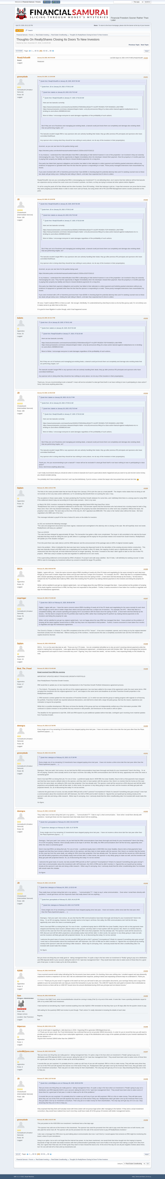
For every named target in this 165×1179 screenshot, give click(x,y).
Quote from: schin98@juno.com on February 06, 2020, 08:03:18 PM (62, 1083)
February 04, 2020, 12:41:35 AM (46, 883)
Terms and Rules (140, 1176)
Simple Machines (29, 1176)
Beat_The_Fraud (24, 668)
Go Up (18, 1154)
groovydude (22, 77)
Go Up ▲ (148, 1176)
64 (46, 51)
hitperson (21, 1026)
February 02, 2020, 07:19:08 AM (46, 598)
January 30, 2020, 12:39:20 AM (46, 393)
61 (38, 51)
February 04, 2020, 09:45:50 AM (46, 970)
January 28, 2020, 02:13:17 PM (46, 318)
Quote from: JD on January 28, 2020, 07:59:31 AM (57, 86)
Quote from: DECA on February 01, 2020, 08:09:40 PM (58, 602)
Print (147, 51)
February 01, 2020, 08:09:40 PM (46, 568)
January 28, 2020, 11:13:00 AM (46, 76)
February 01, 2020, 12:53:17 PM (46, 488)
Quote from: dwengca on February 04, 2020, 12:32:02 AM (58, 887)
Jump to (119, 1163)
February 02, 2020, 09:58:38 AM (46, 643)
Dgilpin (20, 488)
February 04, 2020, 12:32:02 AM (46, 811)
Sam (19, 996)
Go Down (19, 51)
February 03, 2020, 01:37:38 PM (46, 725)
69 (50, 51)
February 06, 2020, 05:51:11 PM (46, 1026)
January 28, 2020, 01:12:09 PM (46, 199)
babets (20, 318)
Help (133, 1176)
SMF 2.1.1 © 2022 (19, 1176)
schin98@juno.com (25, 1051)
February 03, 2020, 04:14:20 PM (46, 753)
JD (18, 199)
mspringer (21, 598)
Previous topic (134, 45)
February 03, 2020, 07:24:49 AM (46, 668)
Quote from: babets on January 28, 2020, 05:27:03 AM (60, 92)
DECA (19, 569)
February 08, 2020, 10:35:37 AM (46, 1119)
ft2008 (19, 971)
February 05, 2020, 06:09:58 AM (46, 995)
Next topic (145, 45)
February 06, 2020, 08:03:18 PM (46, 1051)
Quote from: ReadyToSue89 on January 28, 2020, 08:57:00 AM (60, 81)
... (34, 51)
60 (35, 51)
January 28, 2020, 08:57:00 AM (46, 57)
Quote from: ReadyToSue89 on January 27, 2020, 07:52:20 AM (64, 98)
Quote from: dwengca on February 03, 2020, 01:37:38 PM (59, 757)
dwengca (21, 726)
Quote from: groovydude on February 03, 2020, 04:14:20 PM (59, 822)
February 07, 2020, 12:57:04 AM (46, 1078)
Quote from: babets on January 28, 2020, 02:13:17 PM (57, 397)
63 (44, 51)
